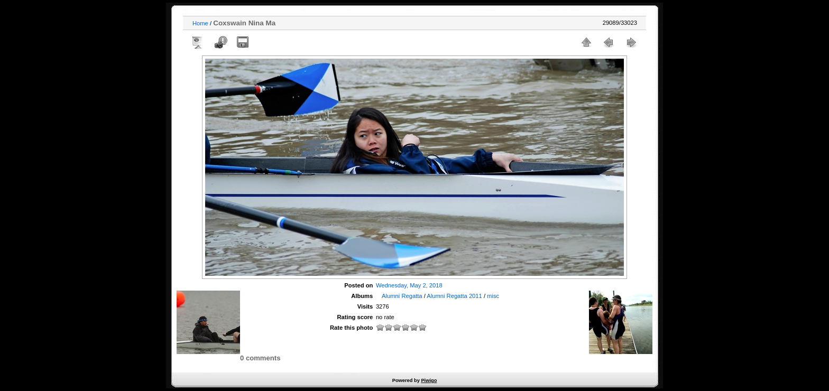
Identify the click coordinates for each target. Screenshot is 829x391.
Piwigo (429, 380)
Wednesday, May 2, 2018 (409, 285)
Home (200, 23)
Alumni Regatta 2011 (454, 296)
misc (493, 296)
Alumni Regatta (402, 296)
